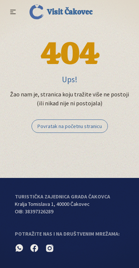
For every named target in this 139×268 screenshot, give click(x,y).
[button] (13, 12)
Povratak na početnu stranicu (69, 126)
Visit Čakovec (60, 11)
